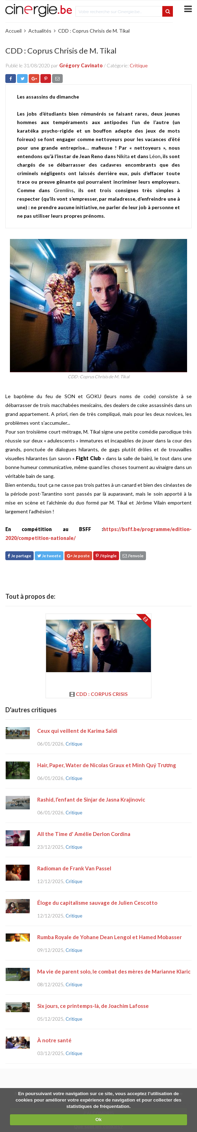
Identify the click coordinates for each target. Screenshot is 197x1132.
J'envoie (133, 555)
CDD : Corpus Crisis (102, 694)
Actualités (39, 31)
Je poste (78, 555)
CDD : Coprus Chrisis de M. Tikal (94, 31)
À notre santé (54, 1040)
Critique (139, 65)
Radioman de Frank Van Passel (74, 868)
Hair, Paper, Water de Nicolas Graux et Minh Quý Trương (106, 765)
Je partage (19, 555)
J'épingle (106, 555)
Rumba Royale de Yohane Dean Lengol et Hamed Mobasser (109, 937)
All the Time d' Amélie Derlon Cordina (83, 834)
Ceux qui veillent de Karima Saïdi (77, 730)
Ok (98, 1119)
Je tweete (49, 555)
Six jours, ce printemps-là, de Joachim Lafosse (93, 1006)
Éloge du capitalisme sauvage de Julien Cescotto (97, 902)
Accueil (13, 31)
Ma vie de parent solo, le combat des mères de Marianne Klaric (114, 971)
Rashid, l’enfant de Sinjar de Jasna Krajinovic (91, 799)
